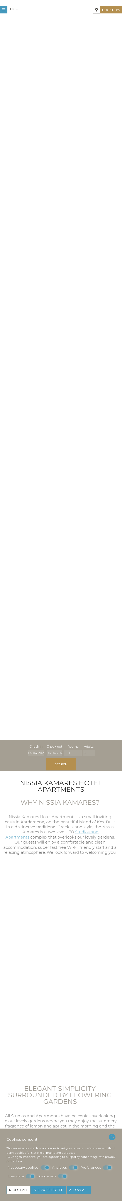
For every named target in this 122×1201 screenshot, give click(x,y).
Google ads (52, 1176)
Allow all (78, 1190)
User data (21, 1176)
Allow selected (49, 1190)
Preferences (96, 1167)
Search (61, 764)
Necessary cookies (28, 1167)
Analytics (65, 1167)
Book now (111, 9)
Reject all (18, 1190)
